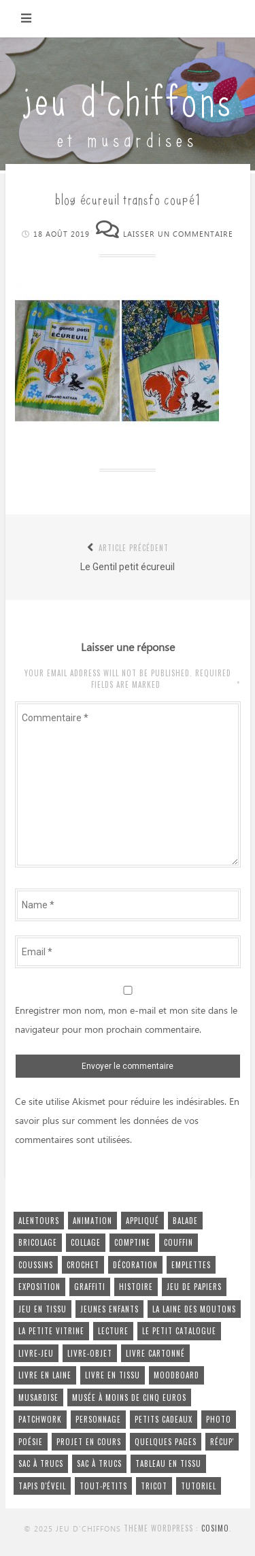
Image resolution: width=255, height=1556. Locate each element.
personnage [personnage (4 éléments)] (98, 1419)
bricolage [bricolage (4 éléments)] (37, 1242)
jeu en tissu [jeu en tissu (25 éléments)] (42, 1309)
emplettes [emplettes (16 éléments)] (191, 1264)
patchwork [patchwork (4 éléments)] (40, 1419)
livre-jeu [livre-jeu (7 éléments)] (36, 1353)
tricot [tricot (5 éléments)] (154, 1485)
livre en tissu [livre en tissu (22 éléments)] (112, 1375)
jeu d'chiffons (127, 97)
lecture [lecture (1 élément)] (113, 1330)
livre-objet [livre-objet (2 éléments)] (89, 1353)
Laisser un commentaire (178, 234)
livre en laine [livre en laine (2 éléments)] (44, 1375)
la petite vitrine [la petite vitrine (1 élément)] (51, 1330)
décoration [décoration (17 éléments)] (135, 1264)
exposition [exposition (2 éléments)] (39, 1286)
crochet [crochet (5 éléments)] (83, 1264)
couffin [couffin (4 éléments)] (178, 1242)
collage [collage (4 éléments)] (86, 1242)
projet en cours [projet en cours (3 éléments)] (88, 1441)
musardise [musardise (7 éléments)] (38, 1397)
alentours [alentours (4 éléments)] (38, 1220)
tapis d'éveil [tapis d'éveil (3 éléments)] (42, 1485)
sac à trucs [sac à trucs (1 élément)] (99, 1463)
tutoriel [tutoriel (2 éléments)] (198, 1485)
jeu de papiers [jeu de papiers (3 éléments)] (194, 1286)
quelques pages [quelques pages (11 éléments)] (166, 1441)
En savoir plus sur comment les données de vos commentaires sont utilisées (127, 1121)
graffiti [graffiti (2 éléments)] (89, 1286)
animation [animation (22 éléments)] (92, 1220)
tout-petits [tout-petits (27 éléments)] (103, 1485)
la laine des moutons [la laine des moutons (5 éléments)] (194, 1309)
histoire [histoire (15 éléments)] (136, 1286)
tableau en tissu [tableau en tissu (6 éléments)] (168, 1463)
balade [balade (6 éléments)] (185, 1220)
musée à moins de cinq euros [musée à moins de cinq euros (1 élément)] (129, 1397)
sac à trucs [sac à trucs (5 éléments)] (40, 1463)
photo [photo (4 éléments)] (218, 1419)
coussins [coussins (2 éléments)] (35, 1264)
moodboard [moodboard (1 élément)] (176, 1375)
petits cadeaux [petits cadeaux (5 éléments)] (163, 1419)
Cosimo (215, 1528)
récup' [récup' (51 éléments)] (222, 1441)
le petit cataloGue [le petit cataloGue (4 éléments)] (179, 1330)
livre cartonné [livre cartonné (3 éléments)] (155, 1353)
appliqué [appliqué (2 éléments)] (142, 1220)
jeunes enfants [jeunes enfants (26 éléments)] (109, 1309)
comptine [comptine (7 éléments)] (132, 1242)
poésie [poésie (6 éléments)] (30, 1441)
